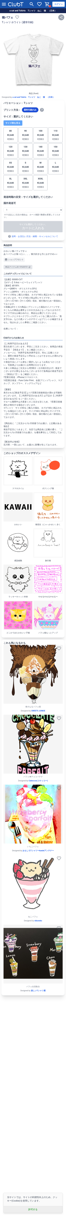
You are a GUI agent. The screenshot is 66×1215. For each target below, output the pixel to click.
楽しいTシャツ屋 (38, 990)
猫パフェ (7, 17)
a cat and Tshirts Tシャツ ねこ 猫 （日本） (33, 10)
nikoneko (38, 921)
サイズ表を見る (12, 123)
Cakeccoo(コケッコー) (38, 781)
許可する (32, 1209)
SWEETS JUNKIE (38, 711)
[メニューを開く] (4, 4)
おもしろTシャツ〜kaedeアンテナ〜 (38, 850)
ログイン (58, 4)
